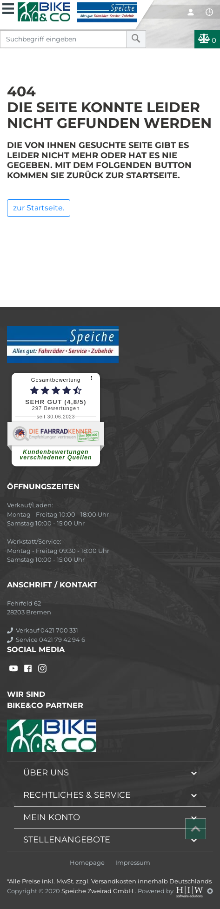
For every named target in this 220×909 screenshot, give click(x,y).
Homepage (87, 863)
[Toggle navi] (8, 7)
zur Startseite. (38, 207)
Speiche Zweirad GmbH (98, 891)
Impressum (132, 863)
